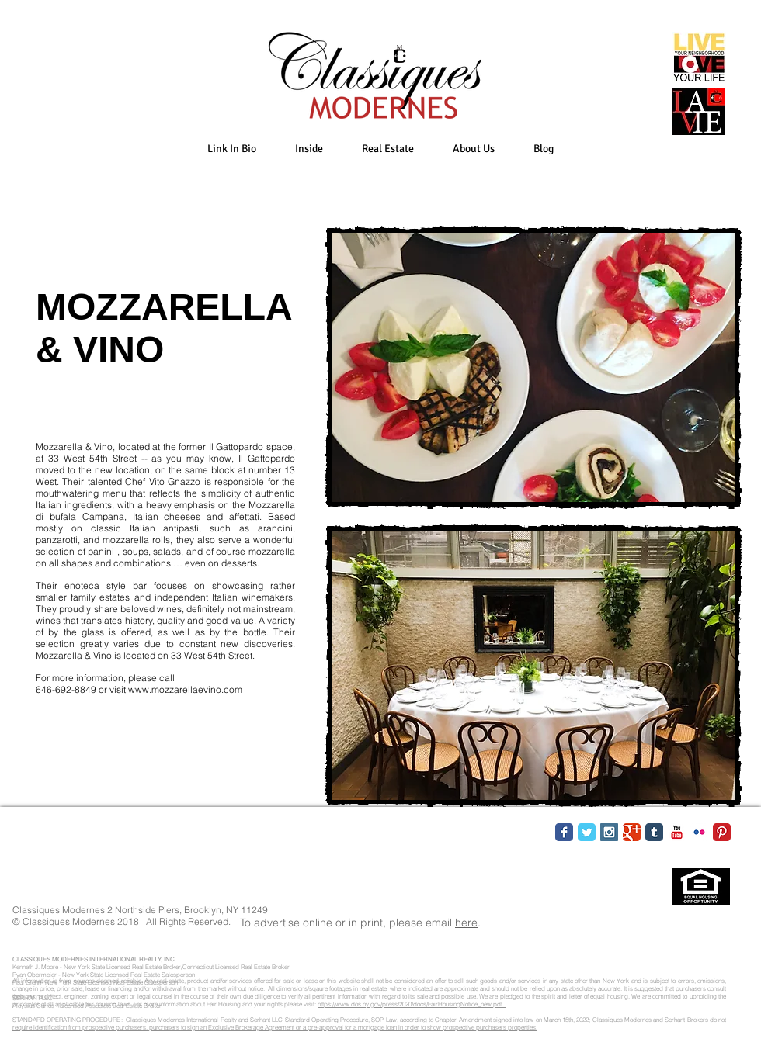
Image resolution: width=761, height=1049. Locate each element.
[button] (309, 149)
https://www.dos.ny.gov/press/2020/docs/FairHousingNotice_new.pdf (412, 1004)
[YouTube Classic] (677, 832)
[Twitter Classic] (587, 832)
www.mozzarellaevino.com (185, 689)
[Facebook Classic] (564, 832)
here (466, 923)
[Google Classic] (632, 832)
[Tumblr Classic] (654, 832)
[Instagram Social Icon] (609, 832)
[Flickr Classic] (699, 832)
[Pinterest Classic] (722, 832)
